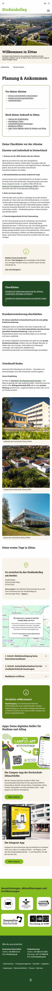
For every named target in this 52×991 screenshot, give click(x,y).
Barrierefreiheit (20, 968)
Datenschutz (8, 964)
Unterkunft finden (14, 101)
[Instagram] (22, 980)
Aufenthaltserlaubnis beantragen (20, 124)
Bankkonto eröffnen (15, 126)
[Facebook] (3, 980)
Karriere (39, 968)
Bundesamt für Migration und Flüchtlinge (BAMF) (20, 186)
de (3, 3)
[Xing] (13, 980)
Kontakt (36, 964)
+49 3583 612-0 (14, 952)
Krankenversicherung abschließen (20, 98)
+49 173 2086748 (41, 954)
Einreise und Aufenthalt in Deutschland (22, 96)
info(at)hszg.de (11, 954)
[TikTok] (26, 980)
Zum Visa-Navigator (12, 269)
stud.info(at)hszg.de (38, 957)
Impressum (7, 968)
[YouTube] (17, 980)
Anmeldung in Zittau (15, 121)
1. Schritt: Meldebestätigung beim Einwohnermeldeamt (21, 657)
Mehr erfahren (14, 797)
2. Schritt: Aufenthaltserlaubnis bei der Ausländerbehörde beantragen (23, 667)
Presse (31, 968)
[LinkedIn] (8, 980)
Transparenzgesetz (23, 964)
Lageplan (45, 964)
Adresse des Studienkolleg (18, 119)
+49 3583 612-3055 (40, 952)
